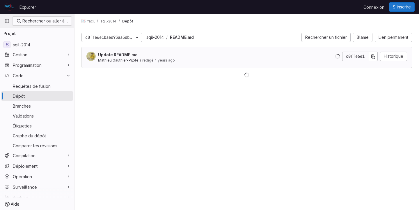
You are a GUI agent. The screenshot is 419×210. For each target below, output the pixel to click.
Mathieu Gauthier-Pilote (118, 60)
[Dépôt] (37, 96)
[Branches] (37, 106)
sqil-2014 (155, 37)
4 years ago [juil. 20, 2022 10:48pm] (165, 60)
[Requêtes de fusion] (37, 86)
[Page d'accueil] (9, 7)
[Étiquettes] (37, 125)
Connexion (373, 7)
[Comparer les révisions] (37, 145)
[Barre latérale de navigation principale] (7, 21)
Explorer (27, 7)
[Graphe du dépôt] (37, 135)
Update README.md (118, 54)
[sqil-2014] (37, 44)
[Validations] (37, 115)
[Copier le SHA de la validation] (373, 56)
